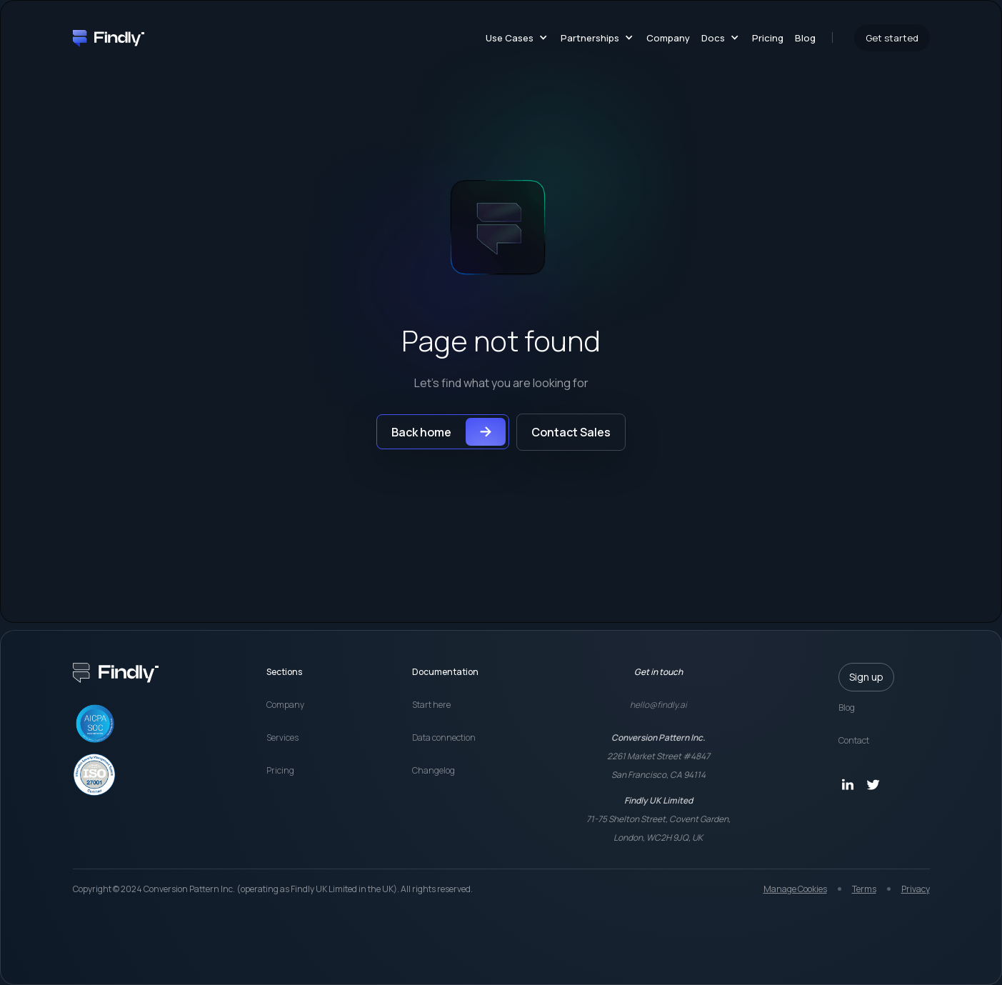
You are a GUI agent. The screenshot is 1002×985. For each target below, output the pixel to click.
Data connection (444, 737)
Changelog (433, 770)
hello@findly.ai (658, 705)
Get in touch (658, 672)
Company (668, 37)
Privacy (915, 889)
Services (282, 737)
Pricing (767, 37)
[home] (108, 37)
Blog (805, 37)
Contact (853, 740)
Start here (431, 705)
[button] (514, 38)
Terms (864, 889)
